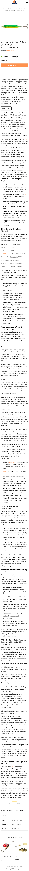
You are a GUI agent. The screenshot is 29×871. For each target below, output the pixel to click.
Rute (26, 139)
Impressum (10, 866)
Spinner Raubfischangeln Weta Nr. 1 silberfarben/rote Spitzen (7, 857)
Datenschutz (18, 866)
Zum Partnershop (14, 65)
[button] (1, 2)
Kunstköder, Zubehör (20, 8)
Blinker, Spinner (20, 10)
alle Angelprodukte (10, 8)
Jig (25, 194)
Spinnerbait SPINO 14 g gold (21, 855)
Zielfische (3, 253)
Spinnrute (12, 462)
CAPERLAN (15, 816)
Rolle (4, 471)
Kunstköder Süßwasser (10, 10)
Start (4, 8)
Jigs (13, 767)
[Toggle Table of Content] (8, 108)
